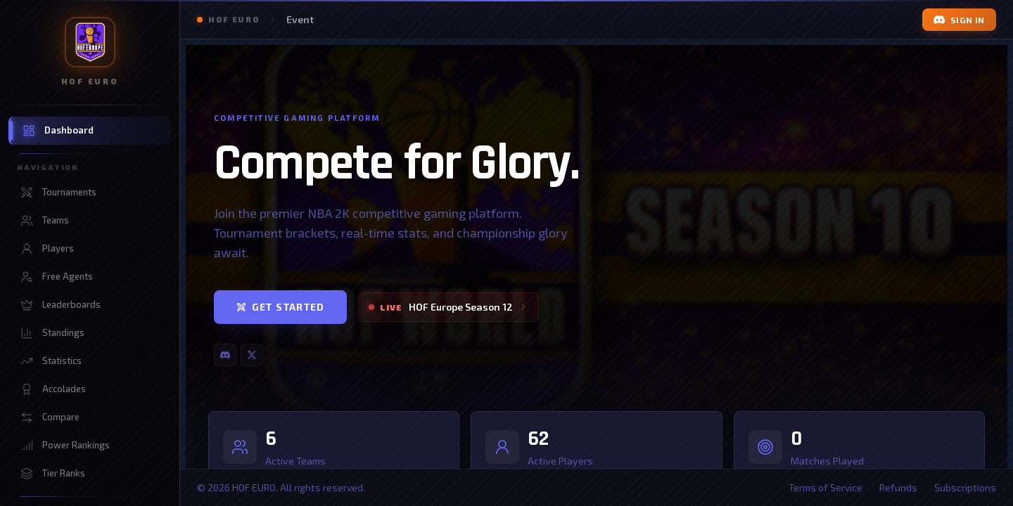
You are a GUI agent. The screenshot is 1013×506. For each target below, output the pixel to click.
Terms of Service (825, 487)
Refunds (898, 487)
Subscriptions (965, 487)
